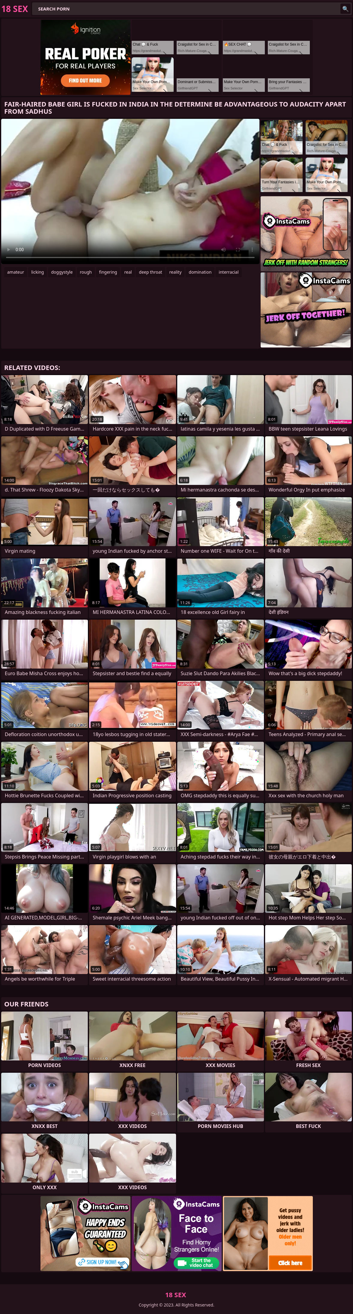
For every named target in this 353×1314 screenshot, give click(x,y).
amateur (15, 272)
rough (86, 272)
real (128, 272)
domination (200, 272)
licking (37, 272)
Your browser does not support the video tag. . (130, 191)
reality (175, 272)
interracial (228, 272)
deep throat (150, 272)
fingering (108, 272)
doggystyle (62, 272)
